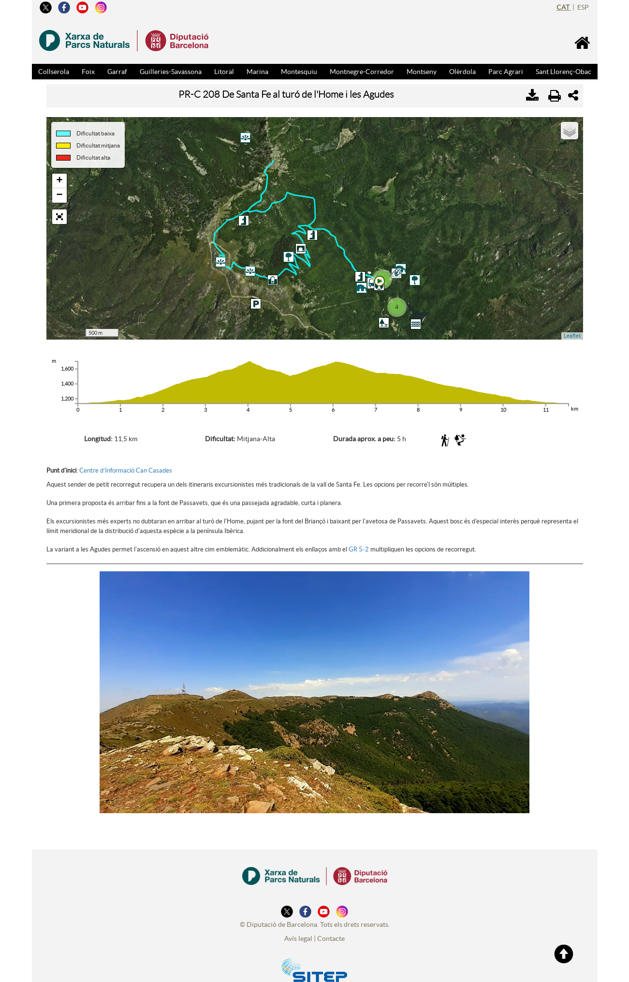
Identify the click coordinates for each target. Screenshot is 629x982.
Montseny (422, 71)
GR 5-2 (359, 544)
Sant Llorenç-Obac (563, 71)
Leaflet (572, 336)
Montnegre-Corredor (362, 71)
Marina (257, 71)
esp (583, 7)
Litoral (224, 71)
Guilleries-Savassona (171, 71)
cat (563, 7)
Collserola (53, 71)
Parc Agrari (505, 71)
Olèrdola (462, 71)
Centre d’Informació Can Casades (125, 465)
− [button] (59, 195)
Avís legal (298, 933)
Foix (88, 71)
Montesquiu (299, 71)
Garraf (117, 71)
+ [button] (59, 181)
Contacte (331, 933)
